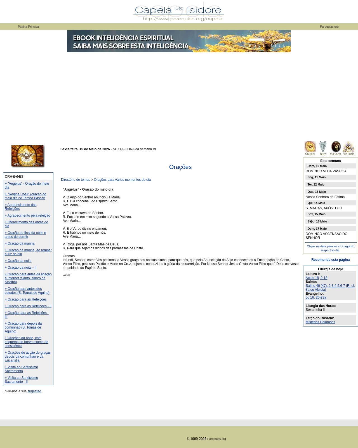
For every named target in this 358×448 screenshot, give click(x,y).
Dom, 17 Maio (317, 228)
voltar (66, 275)
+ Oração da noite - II (20, 267)
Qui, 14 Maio (316, 203)
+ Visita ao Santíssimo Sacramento (21, 369)
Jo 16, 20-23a (316, 297)
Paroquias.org (329, 26)
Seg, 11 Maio (317, 177)
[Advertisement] (179, 95)
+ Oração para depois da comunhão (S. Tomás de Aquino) (23, 327)
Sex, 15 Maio (317, 214)
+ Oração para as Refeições (26, 299)
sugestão (34, 391)
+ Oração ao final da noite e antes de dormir (25, 235)
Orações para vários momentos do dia (122, 180)
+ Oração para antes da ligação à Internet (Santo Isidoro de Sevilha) (28, 278)
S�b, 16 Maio (317, 221)
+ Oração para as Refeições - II (28, 306)
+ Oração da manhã (19, 243)
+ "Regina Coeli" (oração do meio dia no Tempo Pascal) (25, 196)
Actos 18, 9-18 (316, 278)
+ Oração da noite (18, 261)
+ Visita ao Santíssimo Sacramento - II (21, 380)
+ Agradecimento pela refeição (27, 215)
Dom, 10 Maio (317, 166)
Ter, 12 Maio (316, 184)
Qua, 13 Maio (317, 191)
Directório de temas (75, 180)
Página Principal (28, 26)
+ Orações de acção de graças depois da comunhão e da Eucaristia (28, 356)
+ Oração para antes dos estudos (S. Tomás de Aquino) (27, 291)
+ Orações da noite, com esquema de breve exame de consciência (26, 342)
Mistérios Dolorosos (320, 322)
